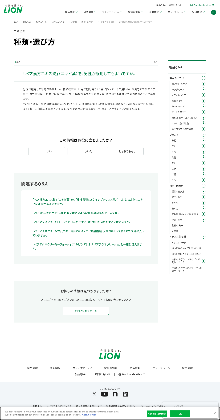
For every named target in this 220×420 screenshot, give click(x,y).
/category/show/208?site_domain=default (203, 101)
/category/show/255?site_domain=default (203, 106)
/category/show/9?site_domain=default (203, 191)
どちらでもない (127, 151)
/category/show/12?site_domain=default (203, 135)
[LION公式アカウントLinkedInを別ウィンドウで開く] (125, 394)
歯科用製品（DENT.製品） (184, 117)
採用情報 (187, 368)
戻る (18, 62)
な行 (174, 163)
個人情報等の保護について (89, 406)
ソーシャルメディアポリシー (154, 406)
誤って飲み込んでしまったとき (186, 248)
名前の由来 (177, 225)
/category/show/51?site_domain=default (203, 208)
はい (49, 151)
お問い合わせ (175, 5)
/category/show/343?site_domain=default (203, 129)
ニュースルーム (161, 368)
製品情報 (32, 368)
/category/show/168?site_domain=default (203, 261)
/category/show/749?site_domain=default (203, 118)
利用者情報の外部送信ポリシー (121, 406)
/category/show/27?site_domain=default (203, 163)
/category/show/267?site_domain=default (203, 112)
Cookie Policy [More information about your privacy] (89, 414)
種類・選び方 (87, 22)
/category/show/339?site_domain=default (203, 174)
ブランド (174, 134)
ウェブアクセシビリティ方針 (59, 406)
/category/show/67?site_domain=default (203, 203)
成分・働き (177, 197)
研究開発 (55, 368)
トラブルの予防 (179, 242)
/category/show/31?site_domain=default (203, 180)
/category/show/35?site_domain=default (203, 140)
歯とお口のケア (179, 83)
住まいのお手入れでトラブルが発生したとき (187, 269)
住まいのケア (178, 106)
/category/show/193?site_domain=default (203, 89)
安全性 (175, 202)
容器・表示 (177, 219)
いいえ (88, 151)
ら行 (174, 180)
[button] (213, 12)
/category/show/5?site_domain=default (203, 84)
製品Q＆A (27, 22)
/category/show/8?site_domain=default (203, 186)
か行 (174, 145)
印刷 (156, 61)
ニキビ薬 (73, 22)
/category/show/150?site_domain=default (203, 95)
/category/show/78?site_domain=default (203, 214)
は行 (174, 168)
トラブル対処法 (178, 236)
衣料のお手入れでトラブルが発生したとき (186, 261)
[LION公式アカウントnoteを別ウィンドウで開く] (115, 394)
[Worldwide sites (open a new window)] (202, 5)
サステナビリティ (82, 368)
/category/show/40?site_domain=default (203, 197)
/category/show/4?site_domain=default (203, 78)
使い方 (175, 208)
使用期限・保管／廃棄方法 (185, 214)
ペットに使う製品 (180, 123)
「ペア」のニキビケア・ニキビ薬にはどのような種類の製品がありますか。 (76, 213)
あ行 (174, 140)
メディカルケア (58, 22)
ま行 (174, 174)
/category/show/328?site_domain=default (203, 123)
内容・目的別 (176, 185)
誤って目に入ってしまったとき (186, 253)
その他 (175, 230)
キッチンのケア (179, 111)
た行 (174, 157)
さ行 (174, 151)
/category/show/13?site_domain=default (203, 146)
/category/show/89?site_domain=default (203, 220)
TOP (16, 22)
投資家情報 (111, 368)
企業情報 (135, 368)
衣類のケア (177, 100)
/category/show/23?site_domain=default (203, 157)
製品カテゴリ (41, 22)
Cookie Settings (157, 413)
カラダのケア (178, 89)
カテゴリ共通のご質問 (183, 128)
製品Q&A (161, 5)
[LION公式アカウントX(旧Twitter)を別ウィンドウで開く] (94, 394)
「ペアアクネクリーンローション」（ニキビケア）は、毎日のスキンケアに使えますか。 (82, 222)
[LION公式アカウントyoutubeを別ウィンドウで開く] (104, 394)
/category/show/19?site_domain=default (203, 152)
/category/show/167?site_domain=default (203, 237)
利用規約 (37, 406)
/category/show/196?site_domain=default (203, 169)
